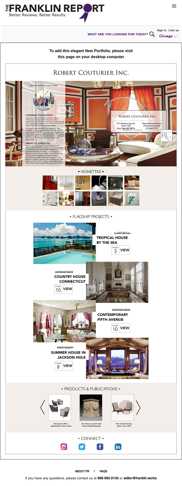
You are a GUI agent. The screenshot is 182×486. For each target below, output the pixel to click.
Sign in (161, 30)
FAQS (103, 471)
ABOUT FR (82, 471)
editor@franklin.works (140, 478)
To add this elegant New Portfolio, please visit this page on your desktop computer (91, 54)
